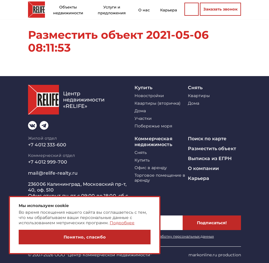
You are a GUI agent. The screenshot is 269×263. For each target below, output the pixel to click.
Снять (195, 87)
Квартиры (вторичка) (157, 103)
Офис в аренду (150, 167)
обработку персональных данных (183, 236)
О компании (203, 168)
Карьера (168, 10)
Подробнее (122, 222)
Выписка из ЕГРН (210, 158)
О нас (144, 10)
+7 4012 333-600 (47, 145)
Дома (140, 110)
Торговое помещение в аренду (159, 178)
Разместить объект (212, 148)
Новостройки (149, 95)
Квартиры (199, 95)
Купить (143, 87)
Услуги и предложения (112, 10)
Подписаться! (212, 222)
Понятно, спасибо (85, 237)
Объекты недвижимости (68, 10)
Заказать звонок (220, 9)
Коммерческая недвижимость (153, 141)
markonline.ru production (214, 255)
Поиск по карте (207, 138)
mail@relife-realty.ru (53, 173)
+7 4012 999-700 (47, 162)
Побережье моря (153, 126)
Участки (143, 118)
